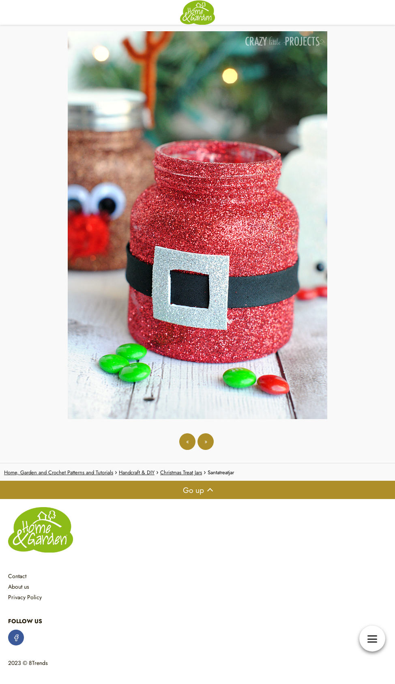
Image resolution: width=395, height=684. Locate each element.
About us (18, 587)
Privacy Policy (25, 597)
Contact (17, 576)
